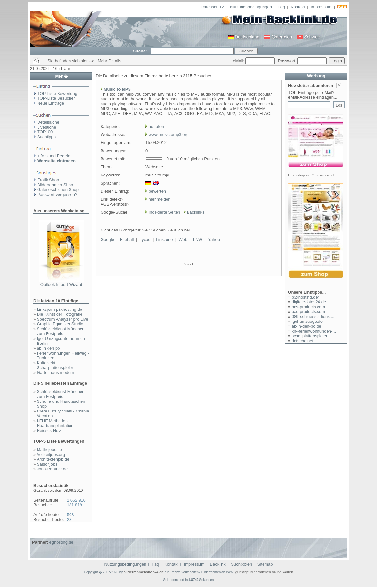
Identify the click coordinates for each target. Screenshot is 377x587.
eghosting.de (61, 542)
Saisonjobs (47, 464)
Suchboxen (241, 564)
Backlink (217, 564)
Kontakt (298, 7)
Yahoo (214, 239)
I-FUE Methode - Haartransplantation (55, 423)
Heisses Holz (49, 430)
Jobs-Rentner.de (52, 469)
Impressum (321, 7)
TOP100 (45, 132)
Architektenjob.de (53, 459)
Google (107, 239)
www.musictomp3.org (169, 134)
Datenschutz (212, 7)
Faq (281, 7)
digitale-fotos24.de (309, 301)
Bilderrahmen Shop (55, 184)
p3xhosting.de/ (305, 297)
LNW (197, 239)
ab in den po (48, 348)
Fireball (127, 239)
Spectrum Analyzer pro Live (62, 319)
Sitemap (265, 564)
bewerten (157, 191)
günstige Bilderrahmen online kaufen (264, 572)
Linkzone (164, 239)
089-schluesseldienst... (313, 316)
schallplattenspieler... (311, 335)
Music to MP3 (117, 89)
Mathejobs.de (49, 449)
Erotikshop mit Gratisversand (311, 175)
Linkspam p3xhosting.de (59, 309)
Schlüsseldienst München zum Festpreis (60, 331)
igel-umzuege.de (307, 321)
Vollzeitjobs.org (51, 454)
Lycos (144, 239)
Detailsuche (48, 122)
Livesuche (46, 127)
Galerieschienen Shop (58, 189)
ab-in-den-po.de (306, 326)
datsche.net (302, 340)
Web (182, 239)
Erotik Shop (48, 179)
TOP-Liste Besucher (56, 98)
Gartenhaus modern (55, 372)
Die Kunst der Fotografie (59, 314)
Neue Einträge (50, 103)
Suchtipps (46, 136)
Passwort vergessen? (57, 194)
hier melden (159, 199)
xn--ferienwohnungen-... (314, 331)
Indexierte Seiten (164, 212)
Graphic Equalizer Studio (60, 324)
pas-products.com (308, 306)
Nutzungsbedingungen (251, 7)
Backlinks (196, 212)
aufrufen (156, 126)
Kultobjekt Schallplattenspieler (55, 365)
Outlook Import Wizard (61, 284)
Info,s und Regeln (53, 155)
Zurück (188, 264)
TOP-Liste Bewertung (57, 93)
